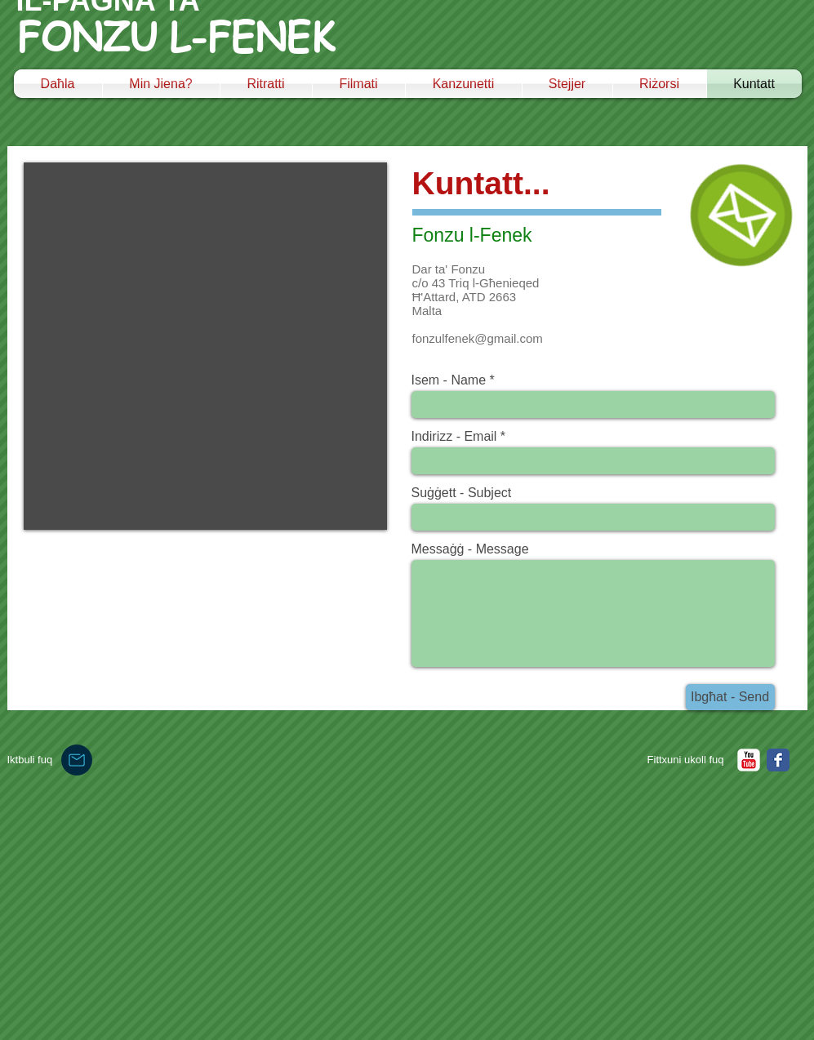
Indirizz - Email (454, 436)
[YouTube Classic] (748, 760)
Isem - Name (449, 380)
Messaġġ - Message (470, 549)
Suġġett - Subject (461, 493)
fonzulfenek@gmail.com (477, 338)
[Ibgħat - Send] (730, 697)
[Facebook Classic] (778, 760)
